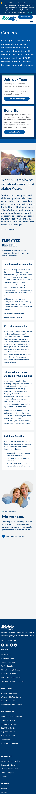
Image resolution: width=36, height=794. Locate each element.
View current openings (17, 98)
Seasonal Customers (9, 724)
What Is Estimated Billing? (11, 677)
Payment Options (7, 658)
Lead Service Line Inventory (11, 704)
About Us (4, 788)
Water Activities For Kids (10, 768)
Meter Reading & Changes (11, 670)
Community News (8, 765)
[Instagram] (7, 645)
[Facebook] (2, 645)
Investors (4, 792)
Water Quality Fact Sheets (11, 697)
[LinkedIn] (11, 645)
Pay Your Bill (25, 17)
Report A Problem (8, 731)
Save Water (5, 739)
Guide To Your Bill (8, 662)
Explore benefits (14, 132)
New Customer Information (11, 716)
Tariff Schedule (7, 666)
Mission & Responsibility (10, 761)
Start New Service (8, 720)
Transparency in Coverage (14, 313)
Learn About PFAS (8, 700)
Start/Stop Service (8, 728)
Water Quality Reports (9, 693)
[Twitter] (15, 645)
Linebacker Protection (9, 743)
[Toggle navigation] (31, 21)
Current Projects (7, 772)
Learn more (30, 12)
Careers (4, 776)
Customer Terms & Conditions (12, 681)
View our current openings (15, 536)
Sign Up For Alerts (8, 735)
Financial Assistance (9, 673)
